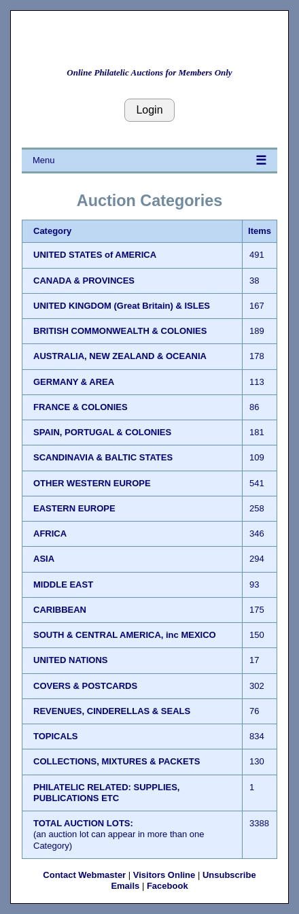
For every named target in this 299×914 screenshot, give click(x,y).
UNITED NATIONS (70, 660)
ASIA (43, 559)
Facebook (167, 886)
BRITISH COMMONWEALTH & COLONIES (120, 331)
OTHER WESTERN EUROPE (92, 483)
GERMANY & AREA (73, 382)
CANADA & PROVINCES (84, 280)
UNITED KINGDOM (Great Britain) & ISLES (121, 306)
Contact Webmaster (84, 875)
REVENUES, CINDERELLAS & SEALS (111, 711)
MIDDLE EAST (63, 584)
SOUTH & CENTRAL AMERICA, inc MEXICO (124, 635)
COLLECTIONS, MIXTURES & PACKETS (116, 761)
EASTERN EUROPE (74, 508)
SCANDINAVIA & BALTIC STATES (103, 457)
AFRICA (50, 533)
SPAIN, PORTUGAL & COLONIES (102, 432)
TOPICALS (55, 736)
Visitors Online (164, 875)
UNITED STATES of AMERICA (94, 255)
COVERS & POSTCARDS (85, 686)
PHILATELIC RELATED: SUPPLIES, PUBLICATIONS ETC (106, 792)
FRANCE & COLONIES (80, 407)
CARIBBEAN (59, 610)
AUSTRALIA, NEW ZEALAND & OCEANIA (120, 356)
